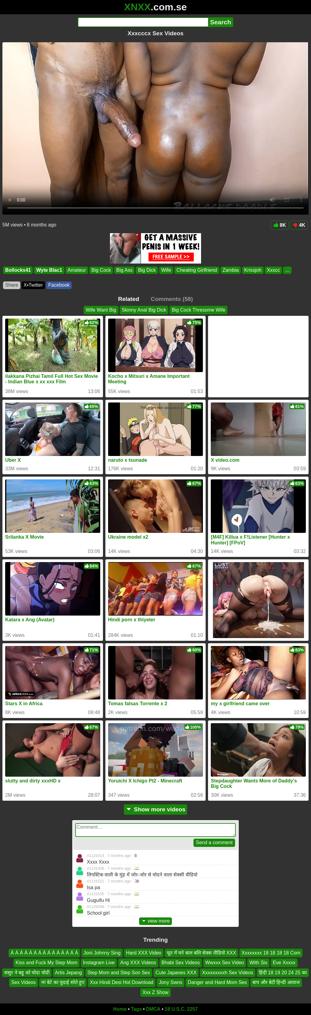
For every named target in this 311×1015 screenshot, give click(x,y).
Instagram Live (99, 962)
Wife (166, 270)
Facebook (59, 285)
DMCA (153, 1009)
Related (128, 299)
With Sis (258, 962)
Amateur (77, 270)
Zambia (231, 270)
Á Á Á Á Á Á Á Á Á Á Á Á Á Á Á (44, 952)
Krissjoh (252, 270)
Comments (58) (172, 299)
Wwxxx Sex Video (224, 962)
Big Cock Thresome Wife (198, 309)
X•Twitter (33, 285)
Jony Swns (170, 982)
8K (279, 225)
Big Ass (124, 270)
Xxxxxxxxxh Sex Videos (227, 972)
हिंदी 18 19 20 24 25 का (283, 972)
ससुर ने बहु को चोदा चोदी (26, 972)
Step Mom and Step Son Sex (118, 972)
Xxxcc (273, 270)
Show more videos (156, 809)
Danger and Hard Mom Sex (217, 982)
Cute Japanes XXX (176, 972)
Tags (136, 1009)
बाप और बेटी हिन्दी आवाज (276, 982)
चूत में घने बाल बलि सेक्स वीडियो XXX (201, 952)
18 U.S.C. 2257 (181, 1009)
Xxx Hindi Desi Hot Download (121, 982)
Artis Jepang (68, 972)
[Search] (143, 22)
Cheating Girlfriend (196, 270)
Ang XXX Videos (138, 962)
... (287, 270)
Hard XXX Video (143, 952)
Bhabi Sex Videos (181, 962)
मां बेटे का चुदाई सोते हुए (62, 982)
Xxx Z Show (155, 992)
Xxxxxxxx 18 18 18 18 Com (270, 952)
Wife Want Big (101, 309)
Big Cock (101, 270)
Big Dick (147, 270)
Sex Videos (23, 982)
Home (120, 1009)
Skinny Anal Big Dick (144, 309)
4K (299, 225)
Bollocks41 (18, 270)
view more (155, 921)
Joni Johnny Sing (102, 952)
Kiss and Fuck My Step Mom (46, 962)
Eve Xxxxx (284, 962)
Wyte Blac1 (49, 270)
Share (11, 285)
